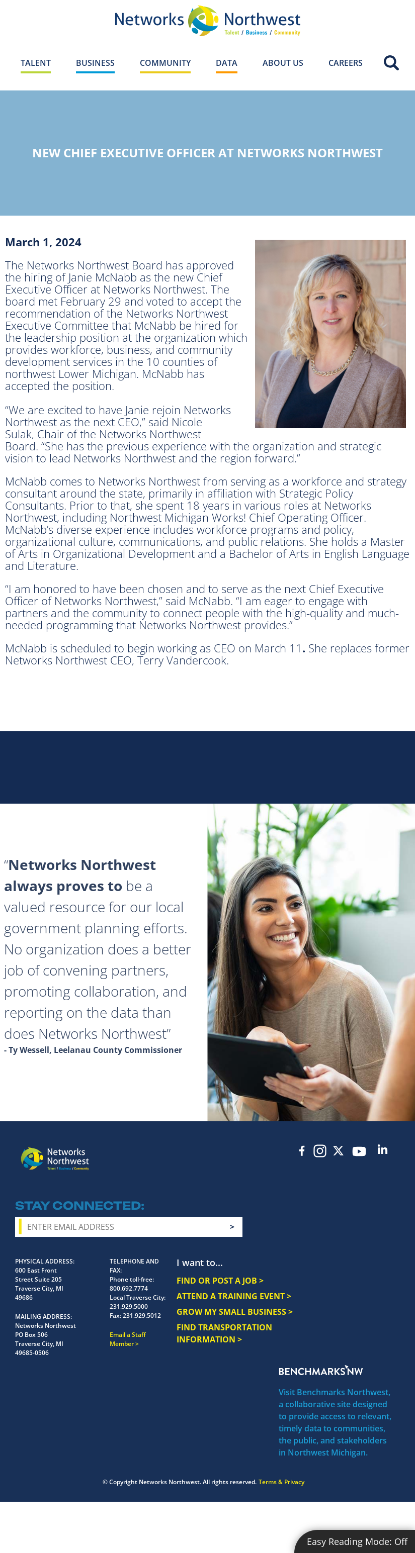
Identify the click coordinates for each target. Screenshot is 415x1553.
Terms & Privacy (281, 1482)
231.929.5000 (129, 1306)
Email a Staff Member (128, 1339)
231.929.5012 (142, 1315)
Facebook (302, 1150)
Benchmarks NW (321, 1370)
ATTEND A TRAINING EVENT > (234, 1296)
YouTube (359, 1151)
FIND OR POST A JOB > (220, 1280)
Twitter (338, 1150)
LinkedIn (382, 1149)
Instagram (320, 1151)
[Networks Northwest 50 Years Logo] (207, 20)
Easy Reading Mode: (357, 1541)
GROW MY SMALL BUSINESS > (235, 1311)
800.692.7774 (129, 1288)
